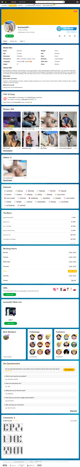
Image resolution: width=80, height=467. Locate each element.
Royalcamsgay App (48, 5)
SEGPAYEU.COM (38, 461)
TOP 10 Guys (31, 97)
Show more (6, 76)
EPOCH (31, 461)
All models (4, 5)
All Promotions (29, 5)
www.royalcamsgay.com (20, 461)
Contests (38, 5)
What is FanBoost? (72, 32)
